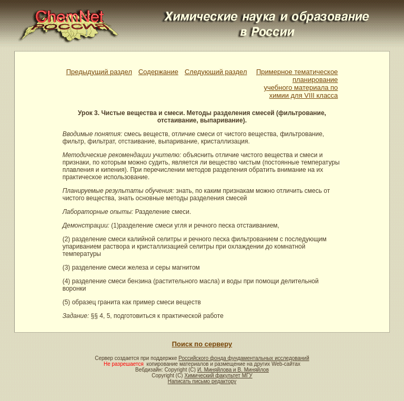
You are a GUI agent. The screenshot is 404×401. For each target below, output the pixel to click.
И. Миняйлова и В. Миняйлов (233, 370)
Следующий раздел (216, 72)
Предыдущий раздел (99, 72)
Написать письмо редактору (202, 381)
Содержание (158, 72)
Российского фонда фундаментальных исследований (243, 358)
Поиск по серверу (202, 344)
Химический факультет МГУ (218, 375)
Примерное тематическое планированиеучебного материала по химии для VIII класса (297, 83)
